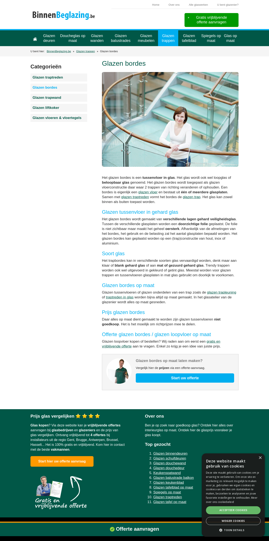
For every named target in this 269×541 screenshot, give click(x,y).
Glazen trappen (168, 38)
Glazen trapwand (47, 98)
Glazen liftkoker (46, 108)
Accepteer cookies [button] (233, 510)
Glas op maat (230, 38)
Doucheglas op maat (72, 38)
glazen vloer (148, 192)
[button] (233, 530)
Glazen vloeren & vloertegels (57, 118)
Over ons (174, 4)
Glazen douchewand (169, 463)
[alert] (233, 495)
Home (156, 4)
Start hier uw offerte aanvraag (62, 461)
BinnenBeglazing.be (59, 51)
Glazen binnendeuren (170, 454)
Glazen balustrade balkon (173, 478)
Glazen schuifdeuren (169, 458)
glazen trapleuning (221, 292)
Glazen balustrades (121, 38)
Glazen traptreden (48, 77)
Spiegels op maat (211, 38)
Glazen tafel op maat (169, 502)
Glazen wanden (97, 38)
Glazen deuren (49, 38)
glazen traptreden (135, 197)
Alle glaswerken (198, 4)
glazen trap (191, 197)
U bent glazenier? (228, 4)
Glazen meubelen (146, 38)
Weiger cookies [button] (233, 521)
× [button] (260, 458)
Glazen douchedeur (169, 468)
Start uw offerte (185, 378)
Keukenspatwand (167, 473)
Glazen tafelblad (189, 38)
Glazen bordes (45, 87)
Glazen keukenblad (168, 483)
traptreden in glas (119, 297)
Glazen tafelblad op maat (173, 487)
